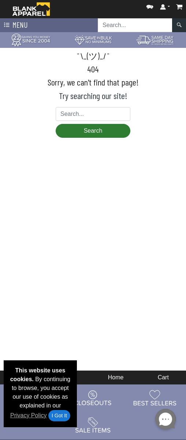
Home (116, 377)
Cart (163, 377)
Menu (15, 25)
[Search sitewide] (135, 25)
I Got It (59, 415)
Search (93, 131)
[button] (149, 5)
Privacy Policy (28, 415)
